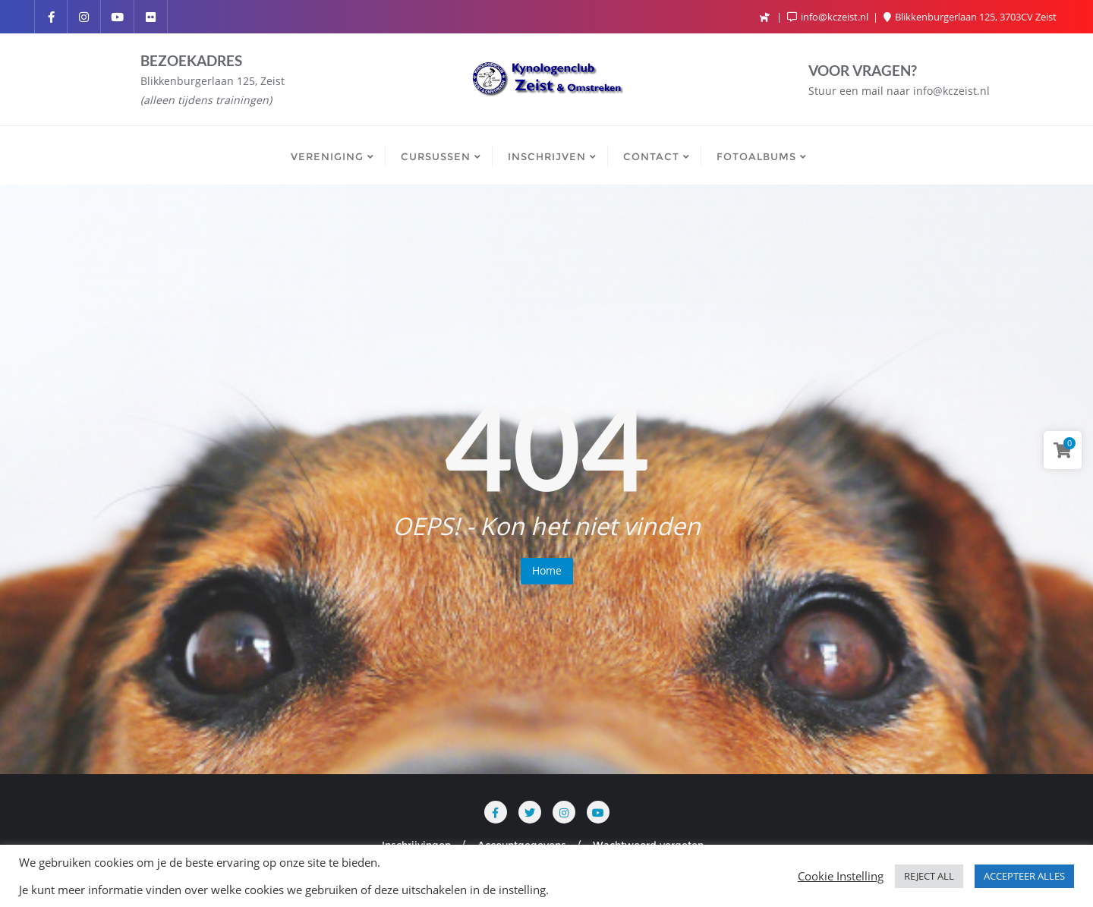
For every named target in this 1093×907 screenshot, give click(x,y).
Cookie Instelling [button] (841, 876)
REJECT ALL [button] (929, 876)
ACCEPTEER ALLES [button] (1024, 876)
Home (547, 570)
